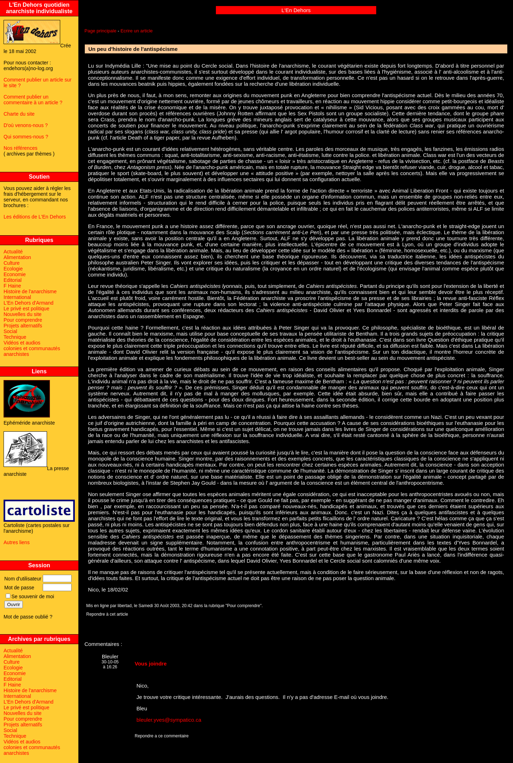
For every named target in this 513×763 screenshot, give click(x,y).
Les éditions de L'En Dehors (35, 217)
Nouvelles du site (23, 314)
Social (10, 331)
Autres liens (17, 542)
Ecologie (13, 269)
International (17, 297)
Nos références (20, 148)
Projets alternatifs (23, 325)
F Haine (12, 286)
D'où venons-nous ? (26, 125)
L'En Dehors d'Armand (28, 303)
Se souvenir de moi (30, 596)
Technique (15, 337)
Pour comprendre (23, 320)
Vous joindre (151, 664)
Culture (12, 263)
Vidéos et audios (22, 343)
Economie (15, 274)
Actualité (13, 251)
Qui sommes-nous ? (26, 137)
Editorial (13, 280)
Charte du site (19, 114)
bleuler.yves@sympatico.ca (168, 720)
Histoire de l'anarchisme (30, 291)
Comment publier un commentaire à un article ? (33, 99)
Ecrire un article (136, 30)
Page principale (100, 30)
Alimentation (17, 257)
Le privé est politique (26, 308)
